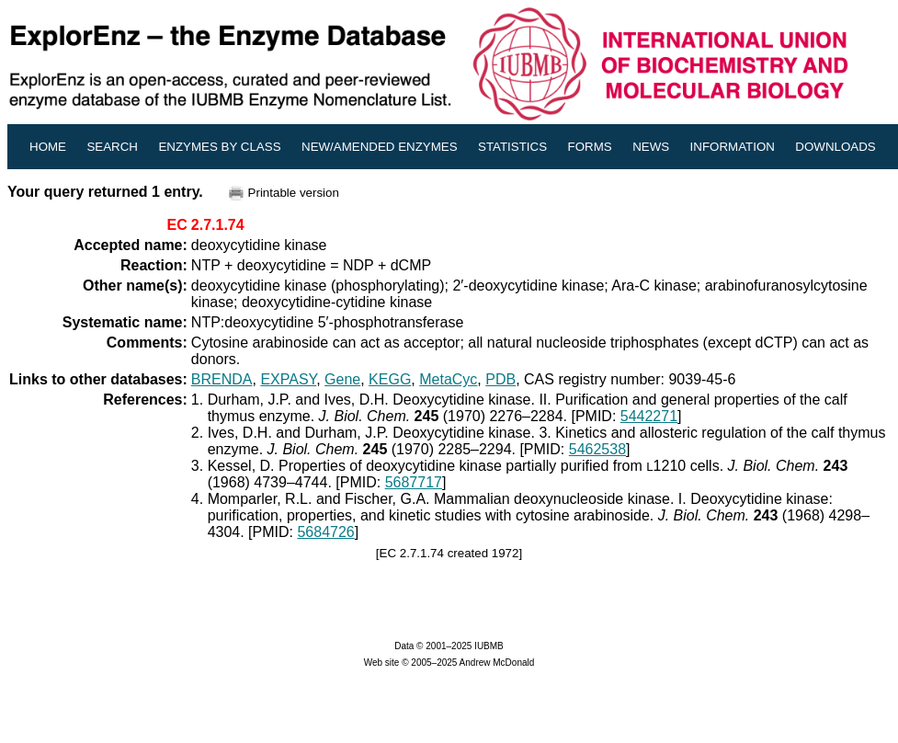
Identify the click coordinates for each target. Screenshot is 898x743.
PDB (500, 379)
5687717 (413, 482)
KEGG (390, 379)
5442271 (648, 416)
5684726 (325, 532)
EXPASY (288, 379)
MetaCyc (448, 379)
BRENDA (222, 379)
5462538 (597, 449)
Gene (342, 379)
